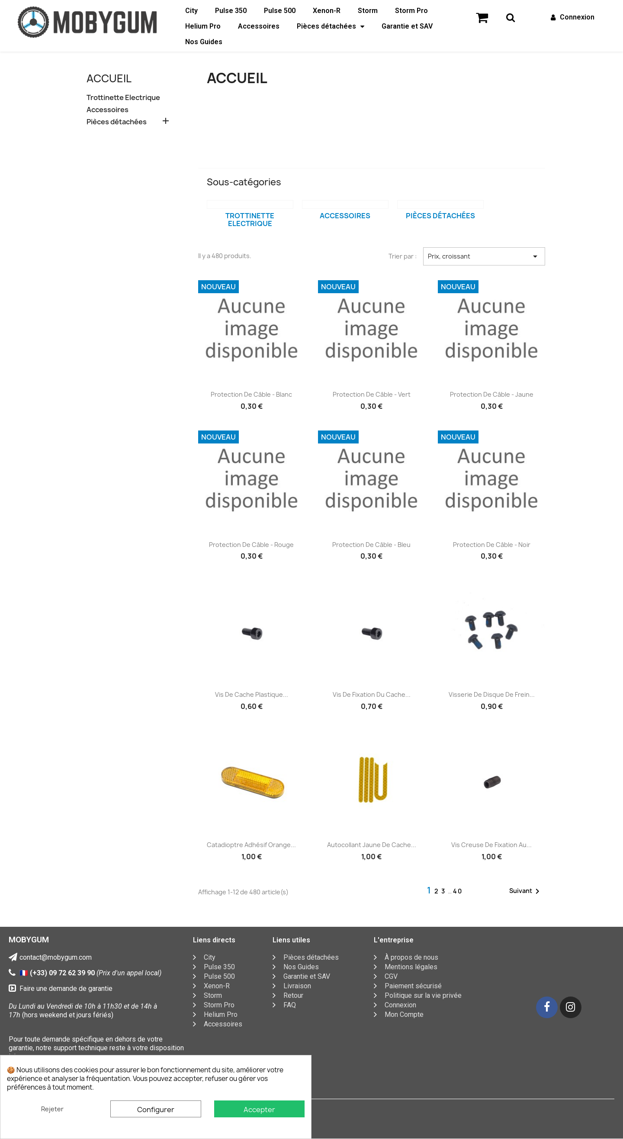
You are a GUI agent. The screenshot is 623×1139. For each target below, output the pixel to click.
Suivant (526, 891)
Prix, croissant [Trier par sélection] (484, 256)
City (191, 10)
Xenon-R (326, 10)
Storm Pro (411, 10)
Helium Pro (203, 26)
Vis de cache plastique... (251, 694)
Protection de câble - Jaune (491, 394)
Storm (368, 10)
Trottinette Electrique (123, 97)
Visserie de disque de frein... (492, 694)
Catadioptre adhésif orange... (251, 845)
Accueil (109, 78)
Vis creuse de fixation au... (491, 845)
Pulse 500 (279, 10)
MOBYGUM (29, 940)
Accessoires (258, 26)
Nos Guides (203, 42)
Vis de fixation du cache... (372, 694)
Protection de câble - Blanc (251, 394)
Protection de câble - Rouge (251, 544)
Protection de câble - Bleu (371, 544)
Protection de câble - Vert (372, 394)
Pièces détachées (330, 26)
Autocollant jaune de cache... (371, 845)
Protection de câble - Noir (491, 544)
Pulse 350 (231, 10)
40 (457, 891)
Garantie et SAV (407, 26)
